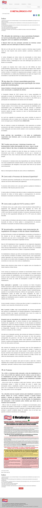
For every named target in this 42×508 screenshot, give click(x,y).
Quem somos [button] (4, 4)
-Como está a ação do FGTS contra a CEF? (8, 28)
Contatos (29, 4)
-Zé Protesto (3, 30)
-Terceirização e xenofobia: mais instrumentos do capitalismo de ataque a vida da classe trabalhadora (18, 29)
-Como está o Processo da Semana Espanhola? (9, 27)
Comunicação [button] (17, 4)
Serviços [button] (11, 4)
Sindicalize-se (23, 4)
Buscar (39, 6)
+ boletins (21, 488)
